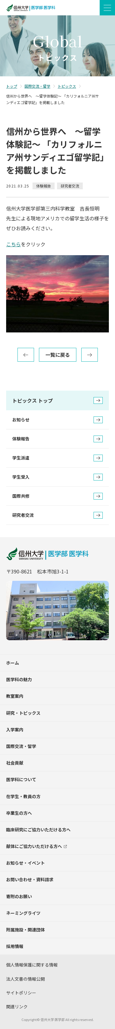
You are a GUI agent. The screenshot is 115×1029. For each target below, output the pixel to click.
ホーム (12, 663)
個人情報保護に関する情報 (32, 965)
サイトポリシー (21, 993)
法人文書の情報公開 (25, 979)
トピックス (67, 86)
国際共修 (57, 496)
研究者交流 (57, 515)
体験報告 (57, 439)
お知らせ (57, 419)
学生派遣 (57, 458)
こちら (13, 244)
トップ (11, 86)
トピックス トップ (57, 400)
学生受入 (57, 477)
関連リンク (17, 1006)
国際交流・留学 (37, 86)
